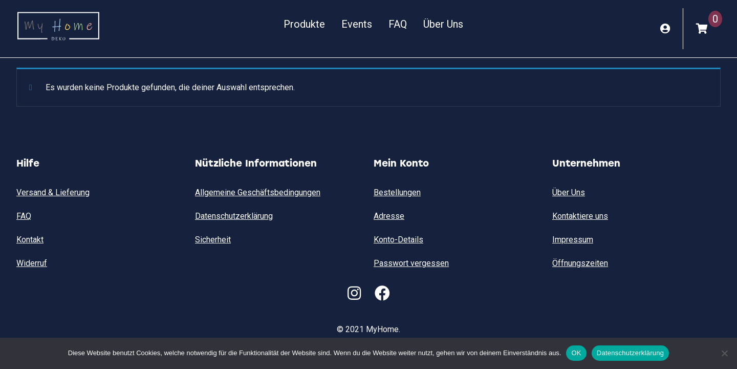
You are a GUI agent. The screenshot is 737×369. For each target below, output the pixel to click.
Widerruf (31, 263)
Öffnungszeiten (580, 263)
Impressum (572, 239)
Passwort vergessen (411, 263)
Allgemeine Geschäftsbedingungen (257, 192)
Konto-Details (398, 239)
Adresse (389, 216)
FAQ (397, 24)
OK (576, 353)
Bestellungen (397, 192)
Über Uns (443, 24)
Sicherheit (213, 239)
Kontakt (30, 239)
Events (356, 24)
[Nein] (724, 353)
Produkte (303, 24)
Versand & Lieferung (53, 192)
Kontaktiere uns (580, 216)
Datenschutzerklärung (234, 216)
